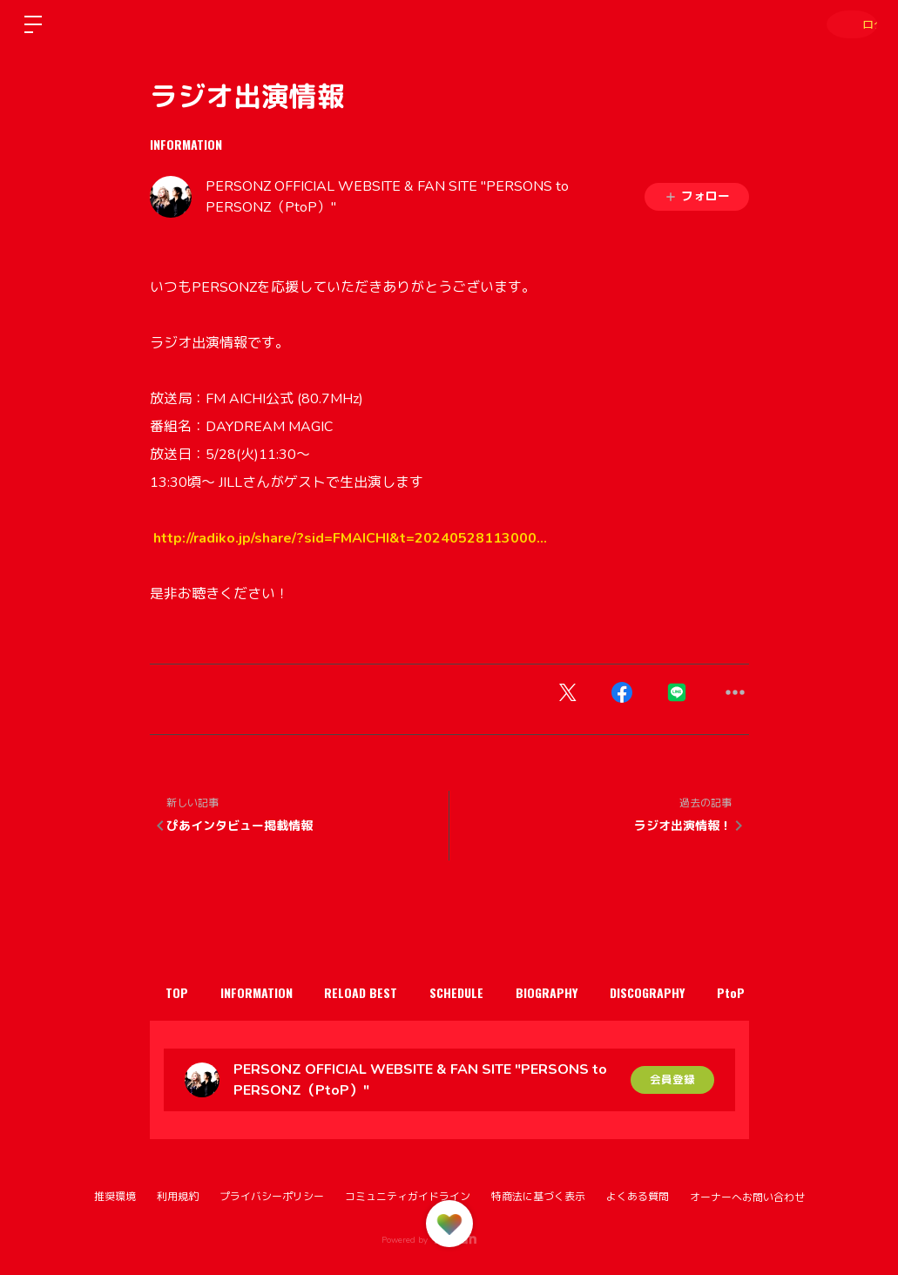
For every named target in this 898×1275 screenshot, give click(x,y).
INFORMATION (186, 144)
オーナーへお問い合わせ (747, 1197)
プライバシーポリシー (271, 1197)
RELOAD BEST (390, 992)
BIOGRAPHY (599, 992)
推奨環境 (115, 1197)
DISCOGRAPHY (710, 992)
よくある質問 (637, 1197)
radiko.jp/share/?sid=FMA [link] (350, 538)
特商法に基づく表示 (538, 1197)
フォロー (697, 196)
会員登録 (672, 1079)
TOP (183, 992)
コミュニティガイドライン (407, 1197)
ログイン (846, 24)
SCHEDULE (497, 992)
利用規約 (178, 1197)
